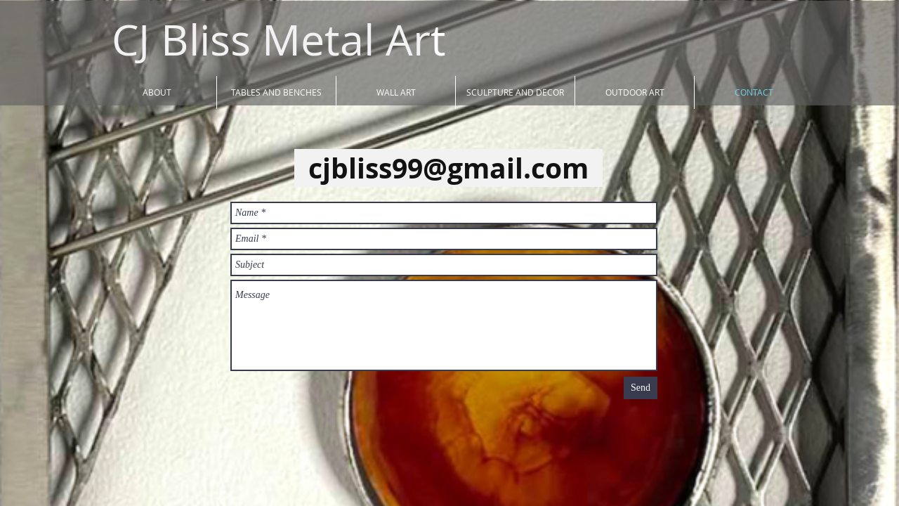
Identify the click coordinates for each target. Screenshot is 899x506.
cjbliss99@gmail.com (448, 168)
